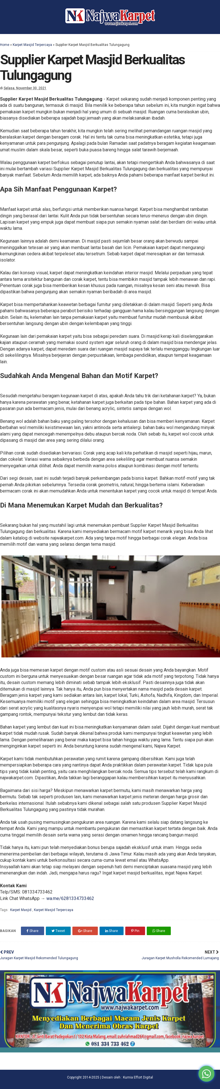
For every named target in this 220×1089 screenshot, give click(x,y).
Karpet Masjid (21, 910)
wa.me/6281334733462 (70, 898)
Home (4, 45)
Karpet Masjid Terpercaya (32, 45)
